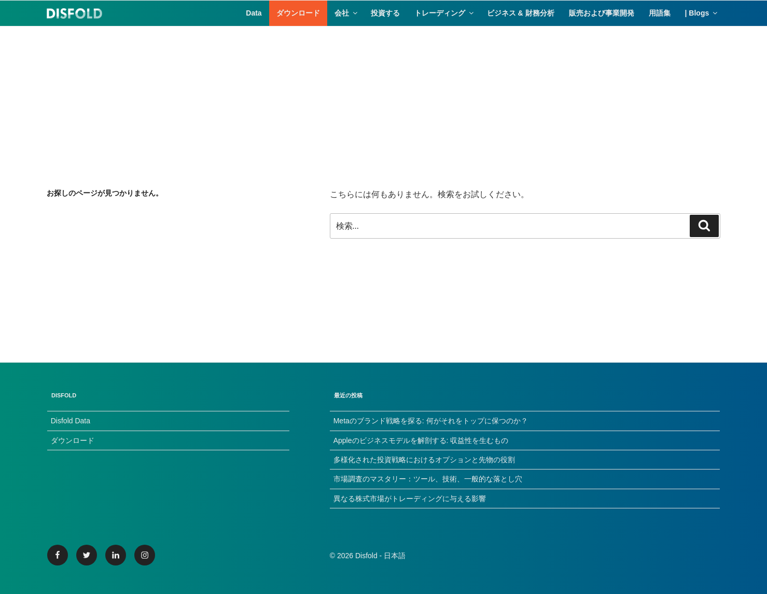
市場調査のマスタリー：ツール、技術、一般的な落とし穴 (427, 479)
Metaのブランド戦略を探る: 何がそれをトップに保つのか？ (430, 421)
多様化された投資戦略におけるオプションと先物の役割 (424, 459)
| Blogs (702, 13)
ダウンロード (298, 13)
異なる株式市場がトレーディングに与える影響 (409, 498)
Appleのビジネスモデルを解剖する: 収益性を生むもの (421, 440)
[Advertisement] (384, 99)
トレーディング (444, 13)
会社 (346, 13)
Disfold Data (70, 421)
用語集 (660, 13)
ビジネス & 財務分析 (520, 13)
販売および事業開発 (601, 13)
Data (253, 13)
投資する (385, 13)
